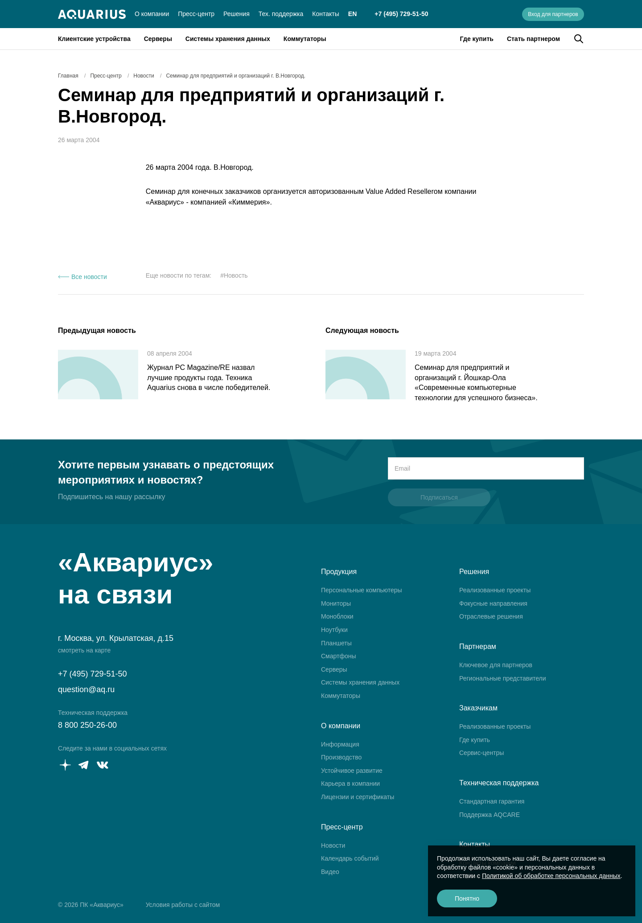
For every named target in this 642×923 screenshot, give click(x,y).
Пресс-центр (196, 13)
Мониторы (336, 603)
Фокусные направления (493, 603)
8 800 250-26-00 (87, 725)
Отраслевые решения (491, 616)
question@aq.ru (86, 689)
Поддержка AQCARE (489, 814)
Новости (333, 845)
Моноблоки (337, 616)
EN (352, 13)
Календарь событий (350, 858)
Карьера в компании (350, 783)
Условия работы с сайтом (183, 904)
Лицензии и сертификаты (357, 796)
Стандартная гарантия (491, 801)
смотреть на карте (84, 650)
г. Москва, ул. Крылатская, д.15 (115, 638)
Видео (330, 871)
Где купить (477, 38)
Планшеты (336, 643)
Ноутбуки (334, 629)
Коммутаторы (305, 38)
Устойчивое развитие (352, 770)
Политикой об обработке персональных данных (551, 875)
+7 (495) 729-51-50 (401, 13)
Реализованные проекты (495, 590)
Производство (341, 757)
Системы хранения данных (227, 38)
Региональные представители (502, 678)
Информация (340, 744)
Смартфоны (338, 656)
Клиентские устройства (94, 38)
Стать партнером (533, 38)
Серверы (158, 38)
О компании (152, 13)
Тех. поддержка (281, 13)
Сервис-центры (481, 752)
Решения (236, 13)
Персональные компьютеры (361, 590)
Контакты (325, 13)
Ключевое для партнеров (495, 665)
